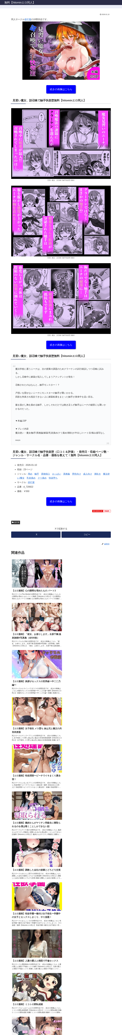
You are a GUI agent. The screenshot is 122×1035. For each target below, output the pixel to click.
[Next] (10, 1028)
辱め (30, 474)
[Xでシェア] (36, 535)
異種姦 (66, 474)
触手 (37, 474)
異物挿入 (45, 474)
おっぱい (56, 474)
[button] (86, 535)
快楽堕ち (53, 478)
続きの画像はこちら (61, 89)
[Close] (15, 1030)
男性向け (76, 474)
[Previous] (3, 1028)
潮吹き (97, 474)
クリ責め (42, 478)
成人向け (87, 474)
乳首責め (31, 478)
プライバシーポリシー (61, 1015)
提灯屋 (27, 19)
